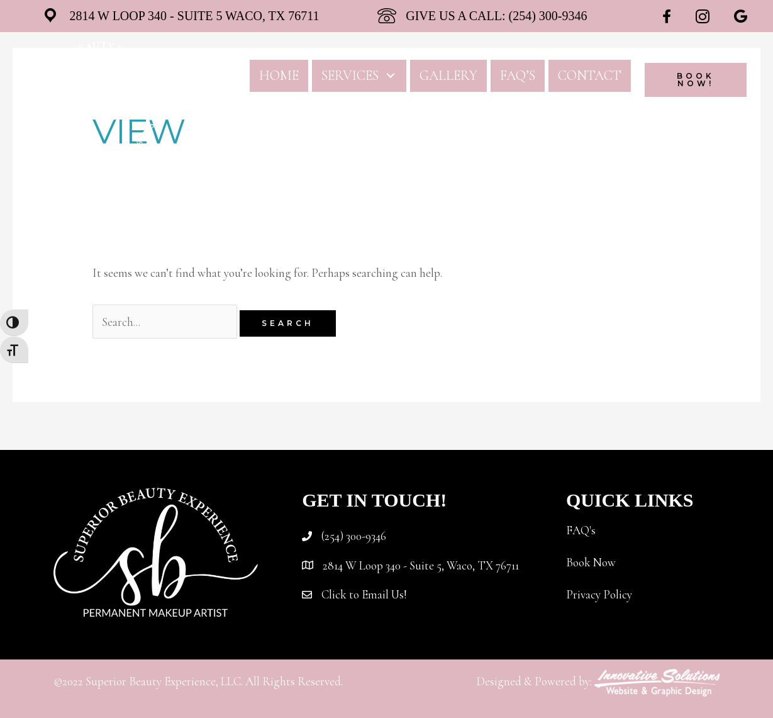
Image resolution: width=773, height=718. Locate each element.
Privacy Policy (599, 594)
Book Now (591, 562)
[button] (391, 76)
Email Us (383, 594)
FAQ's (581, 530)
